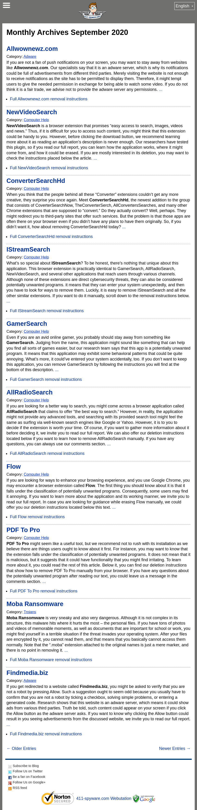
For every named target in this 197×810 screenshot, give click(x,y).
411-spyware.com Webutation (103, 798)
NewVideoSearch (31, 112)
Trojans (30, 612)
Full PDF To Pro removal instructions (43, 591)
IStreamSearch (28, 249)
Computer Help (36, 120)
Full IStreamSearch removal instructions (47, 310)
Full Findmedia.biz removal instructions (46, 734)
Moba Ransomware (34, 604)
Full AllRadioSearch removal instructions (47, 453)
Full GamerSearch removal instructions (46, 379)
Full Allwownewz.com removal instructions (48, 99)
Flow (13, 466)
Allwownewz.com (32, 48)
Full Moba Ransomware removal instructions (51, 659)
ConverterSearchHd (35, 180)
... (160, 89)
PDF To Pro (23, 530)
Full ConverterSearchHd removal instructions (51, 236)
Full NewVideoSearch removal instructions (49, 168)
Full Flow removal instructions (37, 516)
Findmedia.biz (27, 672)
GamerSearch (26, 323)
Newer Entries (175, 748)
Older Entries (21, 748)
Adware (30, 56)
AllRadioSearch (29, 392)
